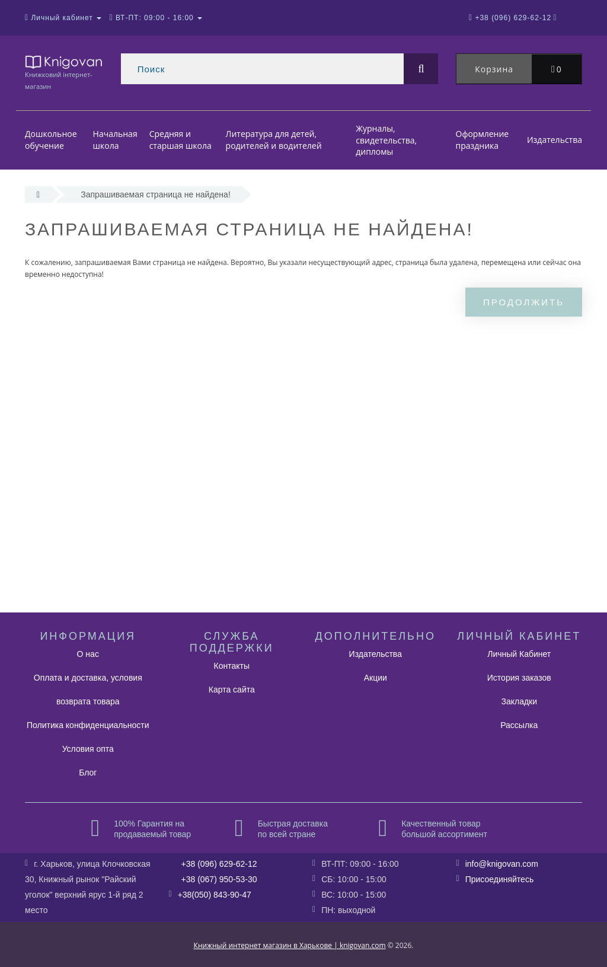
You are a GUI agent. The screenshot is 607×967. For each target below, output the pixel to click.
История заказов (519, 677)
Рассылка (519, 725)
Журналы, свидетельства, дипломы (386, 140)
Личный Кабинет (519, 654)
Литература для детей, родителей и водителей (274, 140)
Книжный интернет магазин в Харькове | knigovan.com (290, 945)
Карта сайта (232, 689)
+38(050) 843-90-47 (214, 894)
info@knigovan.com (501, 864)
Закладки (519, 701)
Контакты (232, 666)
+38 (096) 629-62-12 (219, 864)
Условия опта (88, 749)
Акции (375, 677)
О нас (88, 654)
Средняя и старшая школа (180, 140)
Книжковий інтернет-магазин (64, 72)
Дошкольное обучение (51, 140)
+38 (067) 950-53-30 (219, 879)
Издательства (554, 139)
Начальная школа (115, 140)
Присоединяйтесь (499, 879)
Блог (88, 772)
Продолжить (523, 302)
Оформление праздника (482, 140)
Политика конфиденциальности (88, 725)
